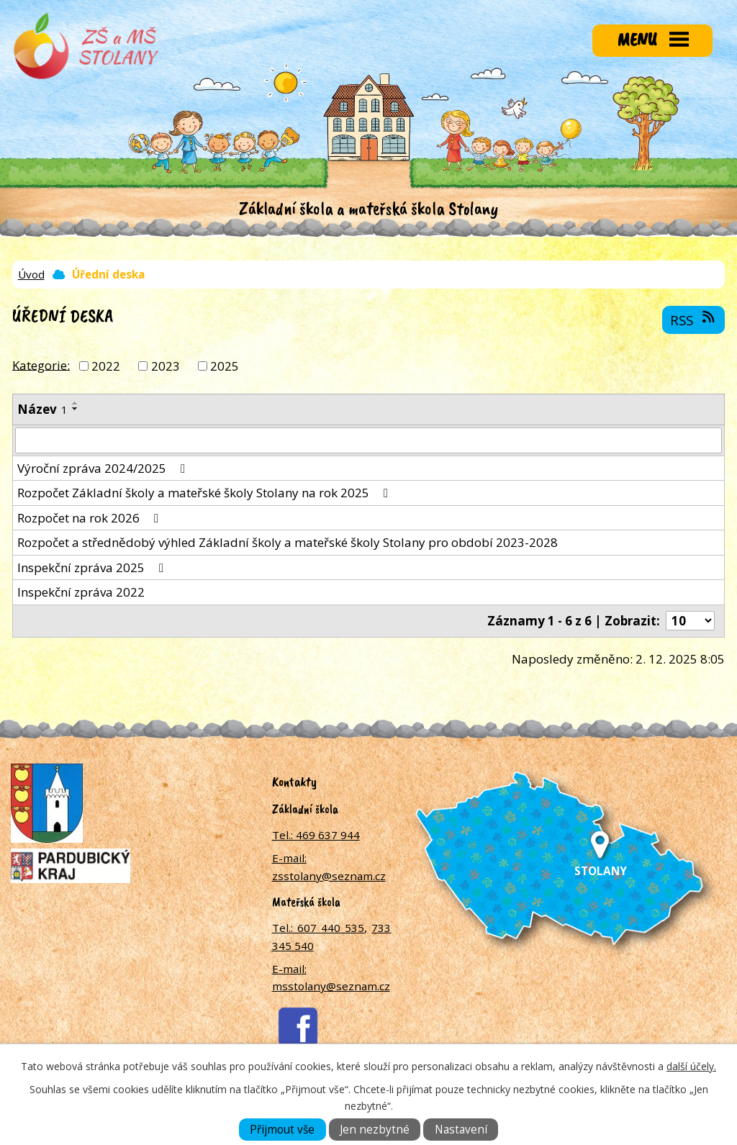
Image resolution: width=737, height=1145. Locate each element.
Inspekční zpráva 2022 (81, 592)
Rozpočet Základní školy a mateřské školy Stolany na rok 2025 (205, 492)
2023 (165, 366)
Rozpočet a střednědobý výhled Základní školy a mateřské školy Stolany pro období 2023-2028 (287, 542)
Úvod (31, 274)
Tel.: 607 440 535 (318, 927)
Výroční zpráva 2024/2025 (104, 468)
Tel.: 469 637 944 (316, 835)
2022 (105, 366)
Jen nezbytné (375, 1129)
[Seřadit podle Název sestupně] (75, 409)
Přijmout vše (282, 1129)
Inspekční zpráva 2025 (93, 567)
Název (42, 409)
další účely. (691, 1066)
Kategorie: (41, 364)
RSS (693, 319)
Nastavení (461, 1129)
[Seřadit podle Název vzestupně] (75, 403)
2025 (224, 366)
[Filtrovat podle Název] (368, 440)
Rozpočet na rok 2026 (90, 518)
